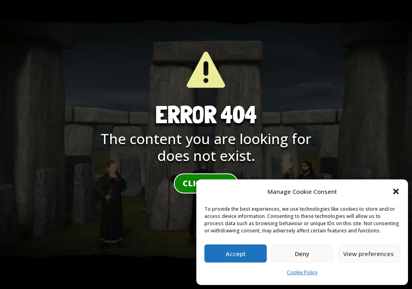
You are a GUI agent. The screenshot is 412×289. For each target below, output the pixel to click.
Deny (302, 254)
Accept (236, 254)
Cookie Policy (302, 272)
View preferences (368, 254)
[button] (396, 191)
